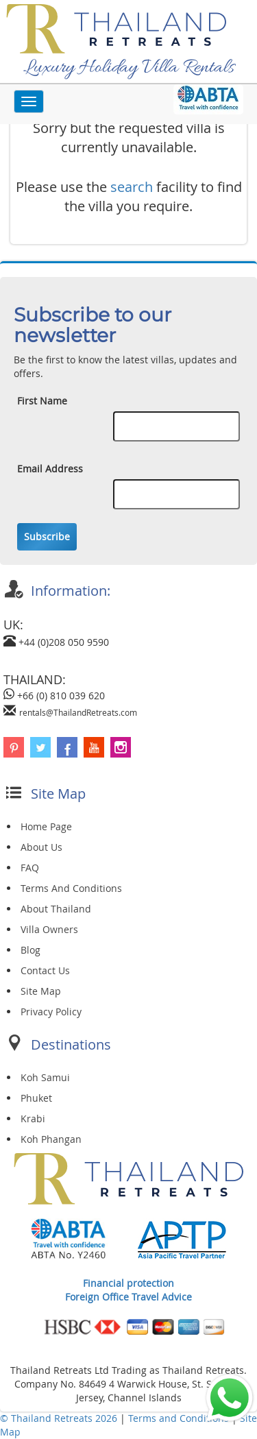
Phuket (36, 1097)
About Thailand (56, 908)
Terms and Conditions (180, 1418)
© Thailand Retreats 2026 (58, 1418)
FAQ (30, 867)
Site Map (41, 990)
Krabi (33, 1118)
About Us (41, 847)
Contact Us (45, 970)
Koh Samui (45, 1077)
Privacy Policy (51, 1011)
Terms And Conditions (71, 888)
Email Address (50, 468)
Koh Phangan (51, 1139)
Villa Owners (49, 929)
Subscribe (47, 536)
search (131, 187)
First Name (42, 400)
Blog (30, 949)
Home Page (46, 826)
